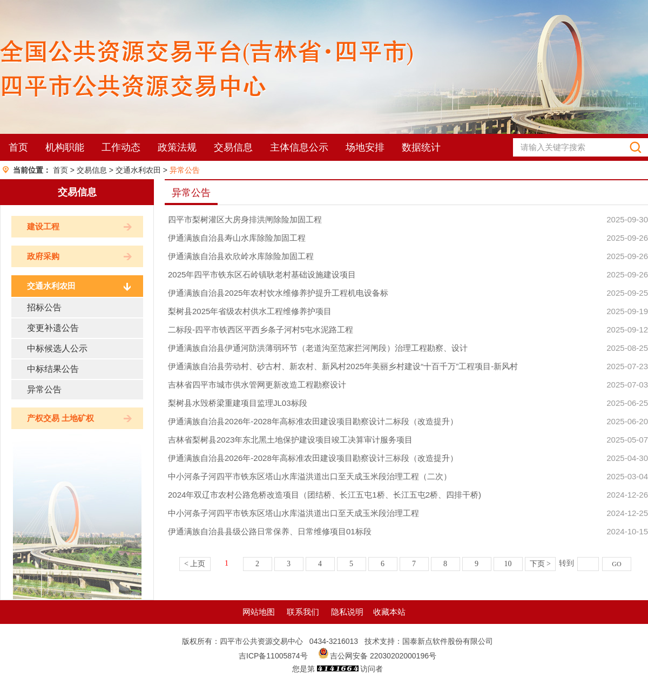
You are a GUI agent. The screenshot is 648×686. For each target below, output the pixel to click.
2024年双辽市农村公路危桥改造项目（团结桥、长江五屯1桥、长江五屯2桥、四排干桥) (324, 494)
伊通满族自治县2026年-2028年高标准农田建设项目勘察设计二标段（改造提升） (313, 421)
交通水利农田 (138, 170)
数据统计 (421, 147)
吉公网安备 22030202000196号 (383, 655)
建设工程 (43, 226)
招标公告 (44, 307)
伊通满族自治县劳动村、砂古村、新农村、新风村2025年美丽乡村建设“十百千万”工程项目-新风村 (343, 366)
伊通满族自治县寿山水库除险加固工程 (237, 237)
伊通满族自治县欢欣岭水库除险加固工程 (241, 256)
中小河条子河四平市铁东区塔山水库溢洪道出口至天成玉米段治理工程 (293, 513)
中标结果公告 (53, 368)
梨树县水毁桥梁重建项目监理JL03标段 (237, 402)
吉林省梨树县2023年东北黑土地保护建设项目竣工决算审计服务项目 (290, 439)
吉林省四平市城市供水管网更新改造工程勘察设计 (257, 384)
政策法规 (177, 147)
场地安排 (365, 147)
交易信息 (233, 147)
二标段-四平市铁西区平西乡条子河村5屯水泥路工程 (260, 329)
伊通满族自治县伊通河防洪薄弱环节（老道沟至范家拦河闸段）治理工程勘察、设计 (318, 347)
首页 (18, 147)
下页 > (540, 564)
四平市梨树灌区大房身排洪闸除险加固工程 (245, 219)
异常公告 (185, 170)
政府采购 (43, 256)
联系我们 (303, 611)
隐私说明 (347, 611)
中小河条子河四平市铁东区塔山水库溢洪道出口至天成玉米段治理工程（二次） (309, 476)
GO (616, 564)
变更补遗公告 (53, 327)
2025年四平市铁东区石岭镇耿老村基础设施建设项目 (262, 274)
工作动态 (121, 147)
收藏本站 (389, 611)
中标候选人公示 (57, 348)
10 (508, 564)
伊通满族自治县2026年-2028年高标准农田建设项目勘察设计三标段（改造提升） (313, 458)
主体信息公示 (299, 147)
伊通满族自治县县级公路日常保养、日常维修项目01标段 (270, 531)
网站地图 (258, 611)
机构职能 (64, 147)
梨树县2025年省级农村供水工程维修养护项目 (250, 311)
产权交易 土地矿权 (60, 418)
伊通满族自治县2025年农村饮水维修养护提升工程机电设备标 (278, 292)
